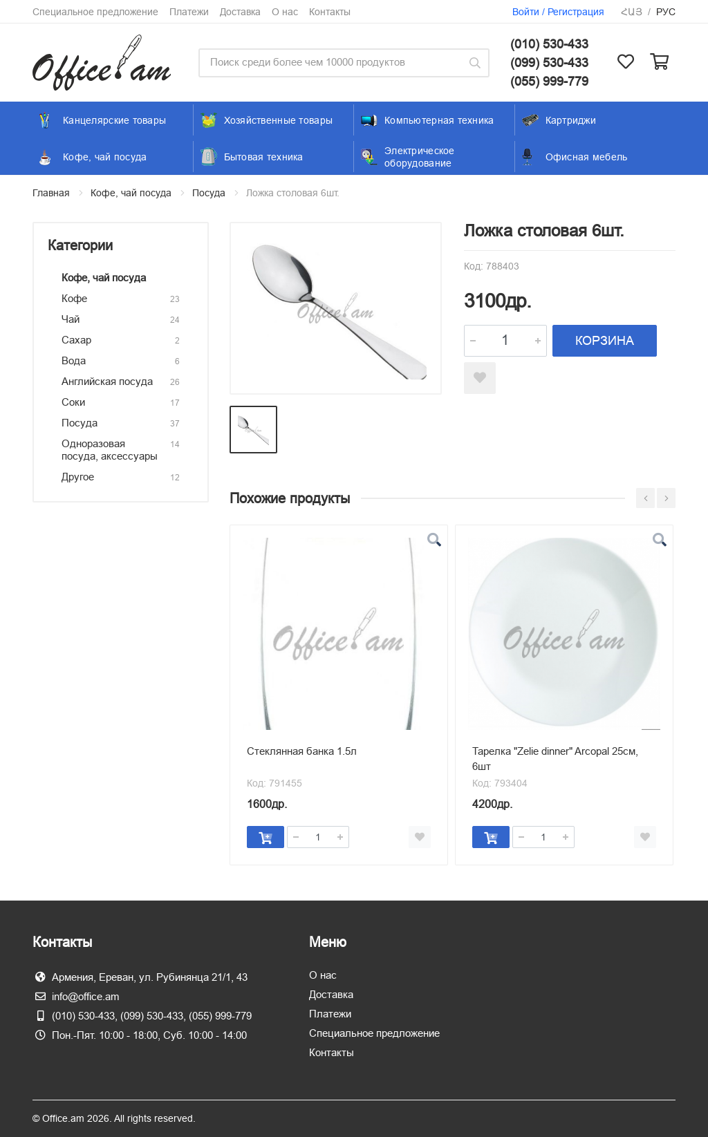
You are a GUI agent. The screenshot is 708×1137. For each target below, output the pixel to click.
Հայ (631, 11)
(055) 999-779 (549, 81)
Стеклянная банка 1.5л (302, 751)
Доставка (240, 11)
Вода (74, 360)
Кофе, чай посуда (131, 192)
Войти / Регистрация (558, 11)
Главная (51, 192)
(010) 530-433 (549, 44)
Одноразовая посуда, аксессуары (110, 450)
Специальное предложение (95, 11)
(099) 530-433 (549, 62)
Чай (71, 319)
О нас (285, 11)
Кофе (74, 298)
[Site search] (329, 62)
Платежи (189, 11)
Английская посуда (107, 381)
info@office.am (86, 996)
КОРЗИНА (604, 340)
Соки (73, 402)
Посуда (208, 192)
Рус (666, 11)
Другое (78, 476)
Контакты (330, 11)
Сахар (76, 340)
